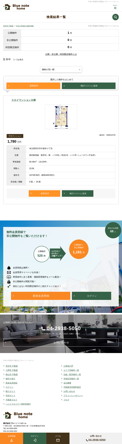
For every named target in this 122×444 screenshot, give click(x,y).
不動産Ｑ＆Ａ (11, 400)
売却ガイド (10, 395)
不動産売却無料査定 (72, 387)
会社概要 (67, 383)
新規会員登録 (11, 383)
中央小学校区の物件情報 (25, 26)
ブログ (66, 400)
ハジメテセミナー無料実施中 (18, 404)
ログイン (9, 387)
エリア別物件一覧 (71, 370)
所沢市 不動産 (8, 26)
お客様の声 (68, 366)
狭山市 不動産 (12, 374)
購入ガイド (10, 391)
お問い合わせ (69, 391)
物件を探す (10, 379)
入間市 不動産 (12, 370)
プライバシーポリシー (73, 395)
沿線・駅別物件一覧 (72, 374)
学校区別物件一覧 (71, 379)
